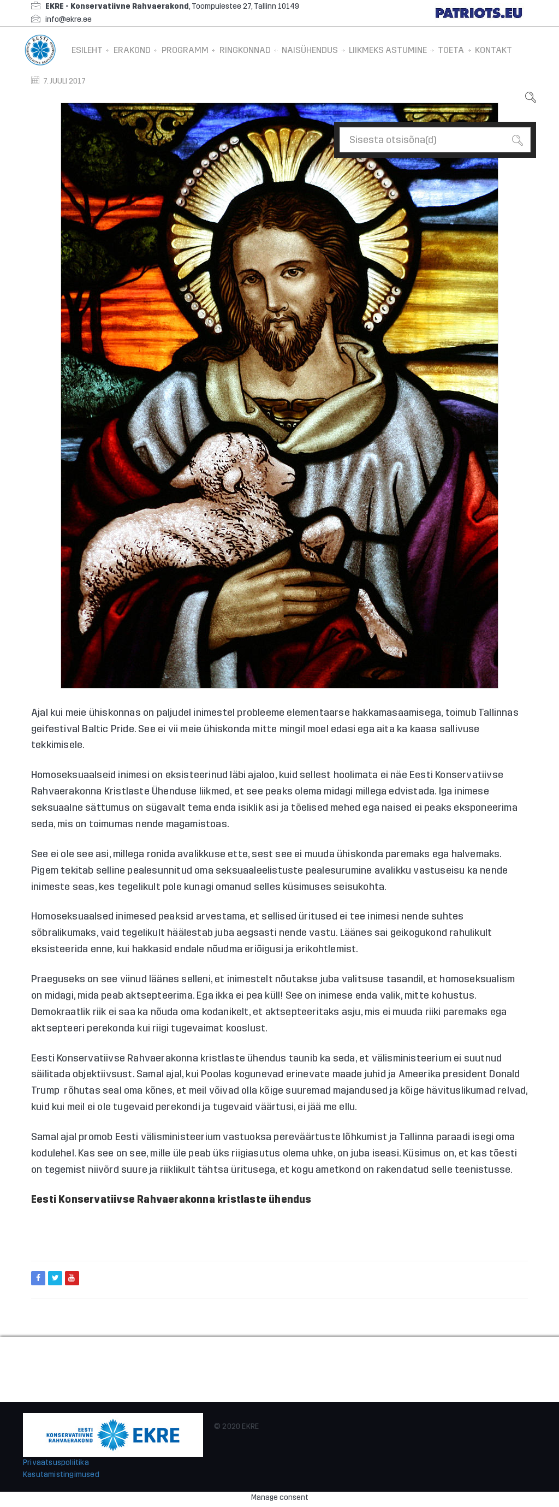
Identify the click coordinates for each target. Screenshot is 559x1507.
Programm (185, 50)
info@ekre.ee (68, 19)
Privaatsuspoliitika (56, 1462)
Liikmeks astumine (388, 50)
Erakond (132, 50)
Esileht (87, 50)
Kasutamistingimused (61, 1474)
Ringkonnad (245, 50)
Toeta (451, 50)
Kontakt (493, 50)
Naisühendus (310, 50)
